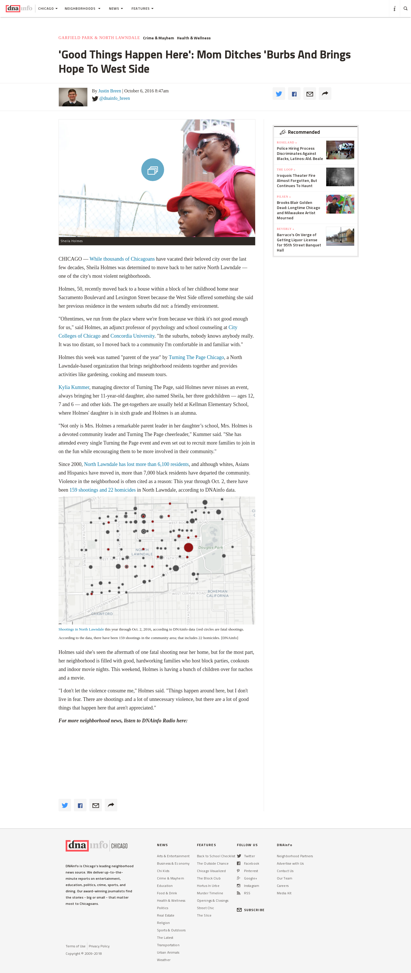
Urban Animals (168, 952)
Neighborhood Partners (295, 856)
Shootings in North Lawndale (81, 629)
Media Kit (284, 893)
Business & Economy (173, 863)
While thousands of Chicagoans (122, 259)
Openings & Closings (212, 900)
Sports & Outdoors (171, 930)
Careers (283, 885)
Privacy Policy (99, 946)
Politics (162, 908)
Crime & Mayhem (158, 38)
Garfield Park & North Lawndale (99, 38)
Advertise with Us (290, 863)
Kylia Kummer (74, 387)
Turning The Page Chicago (196, 357)
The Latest (165, 937)
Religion (163, 922)
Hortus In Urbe (208, 885)
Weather (163, 959)
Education (165, 885)
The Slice (204, 915)
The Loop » (286, 169)
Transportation (168, 945)
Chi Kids (163, 870)
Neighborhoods (82, 8)
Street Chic (205, 908)
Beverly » (285, 228)
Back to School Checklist (216, 856)
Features (143, 8)
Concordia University (132, 336)
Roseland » (287, 142)
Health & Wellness (194, 38)
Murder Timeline (210, 893)
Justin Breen (109, 90)
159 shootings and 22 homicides (102, 490)
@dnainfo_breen (114, 98)
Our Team (284, 878)
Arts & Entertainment (173, 856)
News (116, 8)
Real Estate (165, 915)
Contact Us (285, 870)
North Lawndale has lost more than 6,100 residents (136, 464)
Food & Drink (167, 893)
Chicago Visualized (211, 870)
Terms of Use (76, 946)
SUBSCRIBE (251, 910)
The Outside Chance (213, 863)
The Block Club (209, 878)
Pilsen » (284, 196)
